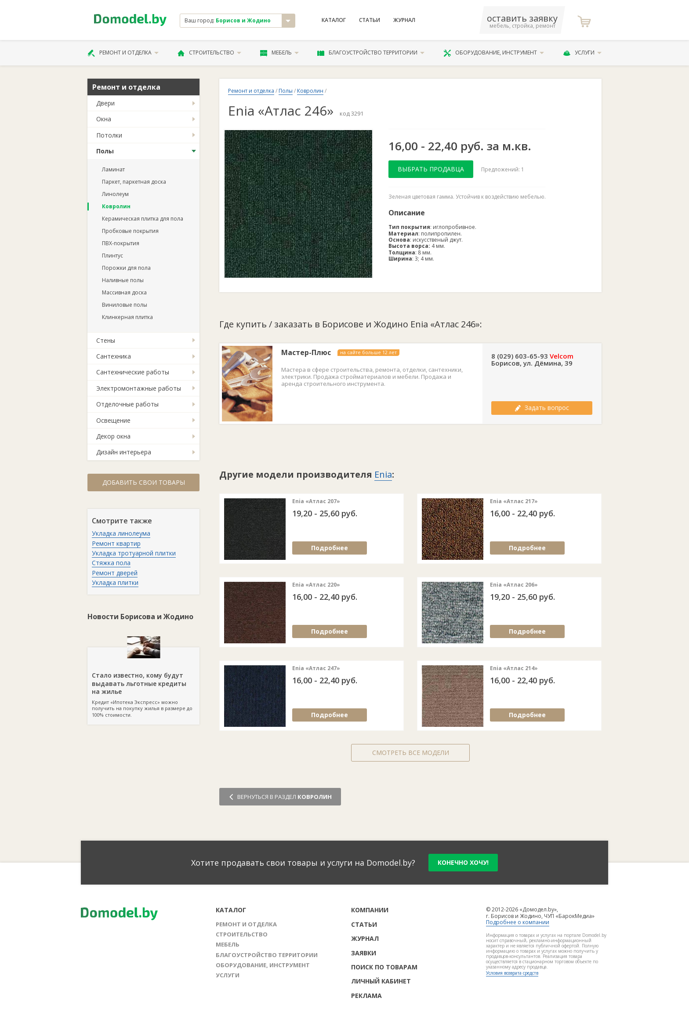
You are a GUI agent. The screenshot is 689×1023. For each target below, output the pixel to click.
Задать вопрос (542, 407)
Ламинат (113, 169)
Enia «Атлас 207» (316, 501)
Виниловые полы (124, 304)
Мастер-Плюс (306, 352)
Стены (105, 340)
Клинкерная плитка (127, 317)
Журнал (404, 20)
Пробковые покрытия (130, 231)
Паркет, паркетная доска (134, 181)
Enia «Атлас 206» (514, 585)
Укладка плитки (115, 582)
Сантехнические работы (132, 372)
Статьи (369, 20)
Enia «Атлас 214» (514, 668)
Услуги (582, 53)
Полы (105, 151)
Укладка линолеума (121, 533)
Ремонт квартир (116, 543)
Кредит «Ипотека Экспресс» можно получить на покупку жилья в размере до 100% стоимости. (143, 682)
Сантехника (113, 356)
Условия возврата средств (512, 973)
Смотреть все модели (410, 752)
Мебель (279, 53)
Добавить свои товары (143, 482)
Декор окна (113, 436)
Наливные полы (123, 280)
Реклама (366, 995)
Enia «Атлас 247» (316, 668)
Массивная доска (124, 292)
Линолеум (115, 194)
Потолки (109, 135)
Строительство (209, 53)
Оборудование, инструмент (493, 53)
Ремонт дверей (115, 573)
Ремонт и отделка (123, 53)
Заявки (363, 953)
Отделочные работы (127, 404)
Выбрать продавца (431, 169)
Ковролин (116, 206)
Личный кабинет (381, 981)
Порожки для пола (126, 268)
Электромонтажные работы (138, 388)
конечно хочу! (463, 862)
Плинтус (112, 255)
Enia (383, 474)
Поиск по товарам (384, 967)
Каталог (334, 20)
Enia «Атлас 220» (316, 585)
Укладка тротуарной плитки (134, 553)
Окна (103, 119)
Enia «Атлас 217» (514, 501)
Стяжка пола (111, 563)
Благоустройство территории (370, 53)
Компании (369, 910)
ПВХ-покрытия (120, 243)
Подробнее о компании (517, 922)
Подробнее (329, 548)
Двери (105, 103)
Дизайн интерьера (123, 452)
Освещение (113, 420)
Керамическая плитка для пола (142, 218)
